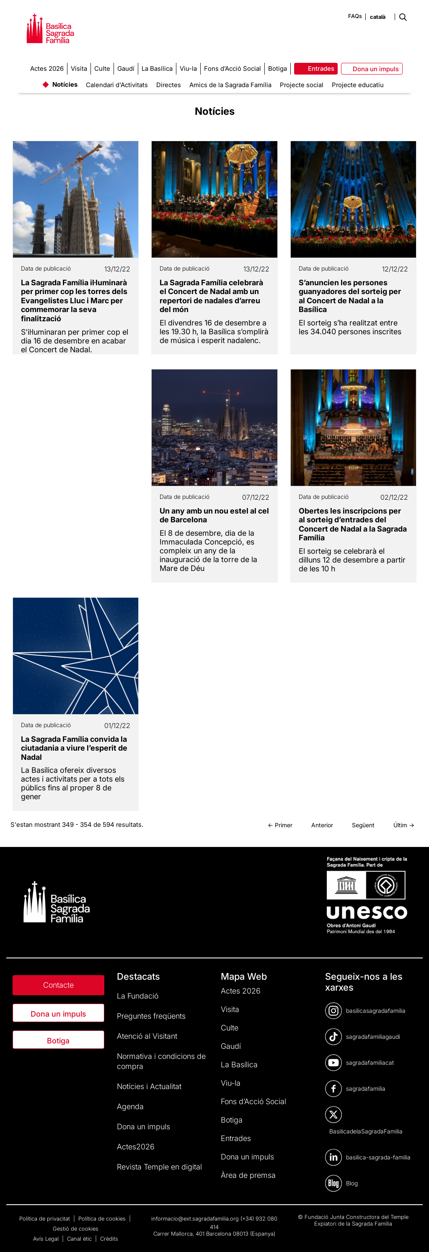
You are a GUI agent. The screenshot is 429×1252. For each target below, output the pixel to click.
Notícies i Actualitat (149, 1086)
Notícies (65, 84)
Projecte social (301, 85)
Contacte (58, 985)
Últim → (403, 825)
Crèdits (109, 1238)
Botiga (58, 1040)
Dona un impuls (58, 1013)
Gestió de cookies (75, 1228)
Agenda (130, 1106)
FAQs (355, 16)
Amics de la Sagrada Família (230, 85)
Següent (363, 825)
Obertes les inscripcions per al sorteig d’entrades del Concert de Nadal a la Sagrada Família (353, 524)
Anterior (322, 825)
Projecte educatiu (358, 85)
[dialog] (413, 1235)
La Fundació (137, 995)
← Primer (280, 825)
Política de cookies (102, 1218)
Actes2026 (136, 1146)
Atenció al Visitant (147, 1036)
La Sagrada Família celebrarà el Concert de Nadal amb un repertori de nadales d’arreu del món (211, 296)
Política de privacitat (45, 1218)
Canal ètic (80, 1238)
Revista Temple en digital (159, 1166)
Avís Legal (46, 1238)
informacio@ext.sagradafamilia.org (195, 1218)
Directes (168, 85)
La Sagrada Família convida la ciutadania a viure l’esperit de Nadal (74, 748)
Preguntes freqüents (151, 1016)
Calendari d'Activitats (117, 85)
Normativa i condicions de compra (161, 1061)
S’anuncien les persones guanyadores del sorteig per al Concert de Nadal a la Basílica (350, 296)
